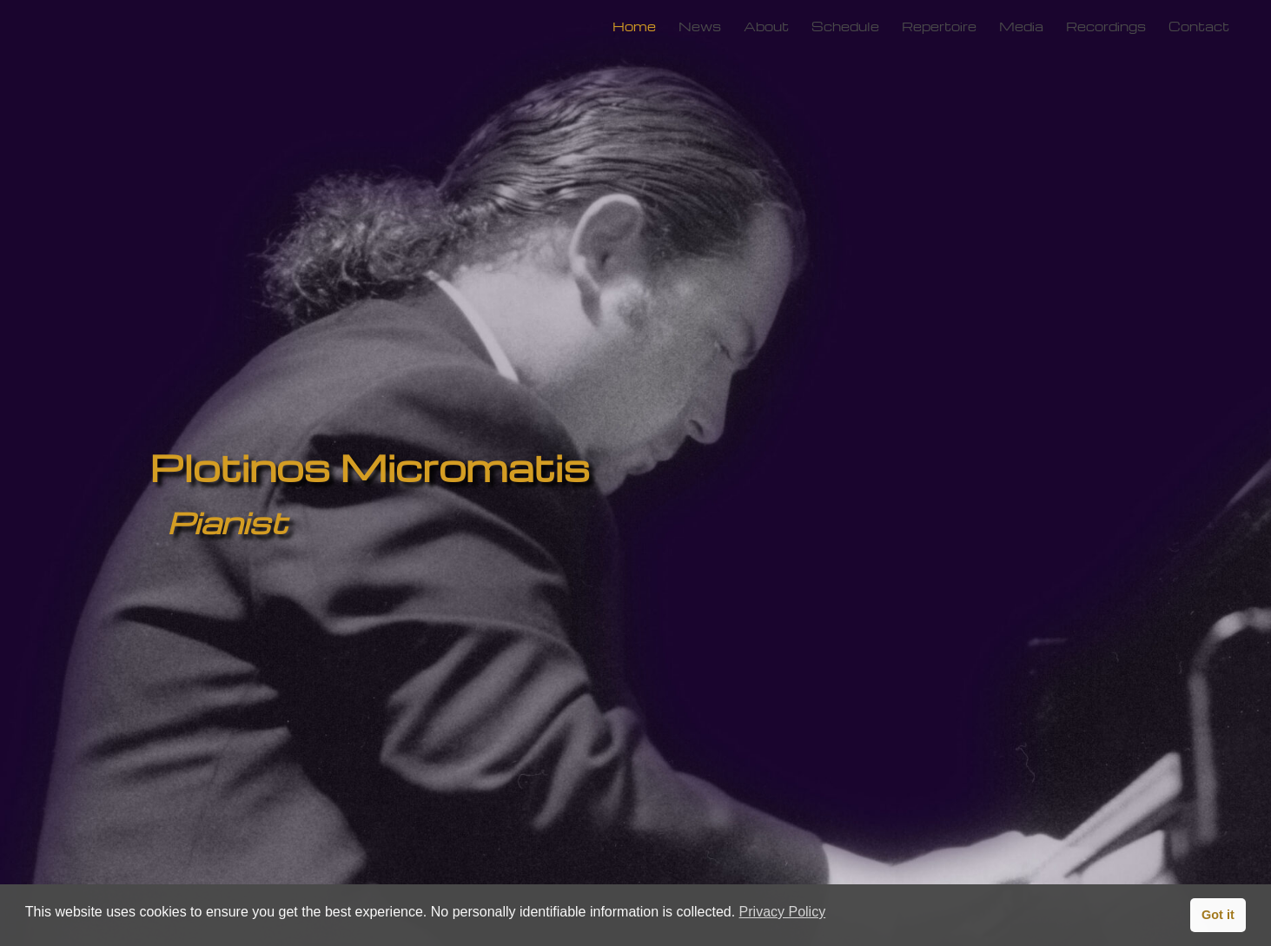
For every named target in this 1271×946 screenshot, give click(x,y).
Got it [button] (1218, 915)
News (700, 26)
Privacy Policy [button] (782, 911)
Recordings (1106, 26)
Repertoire (939, 26)
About (766, 26)
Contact (1198, 26)
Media (1021, 26)
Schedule (845, 26)
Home (634, 26)
